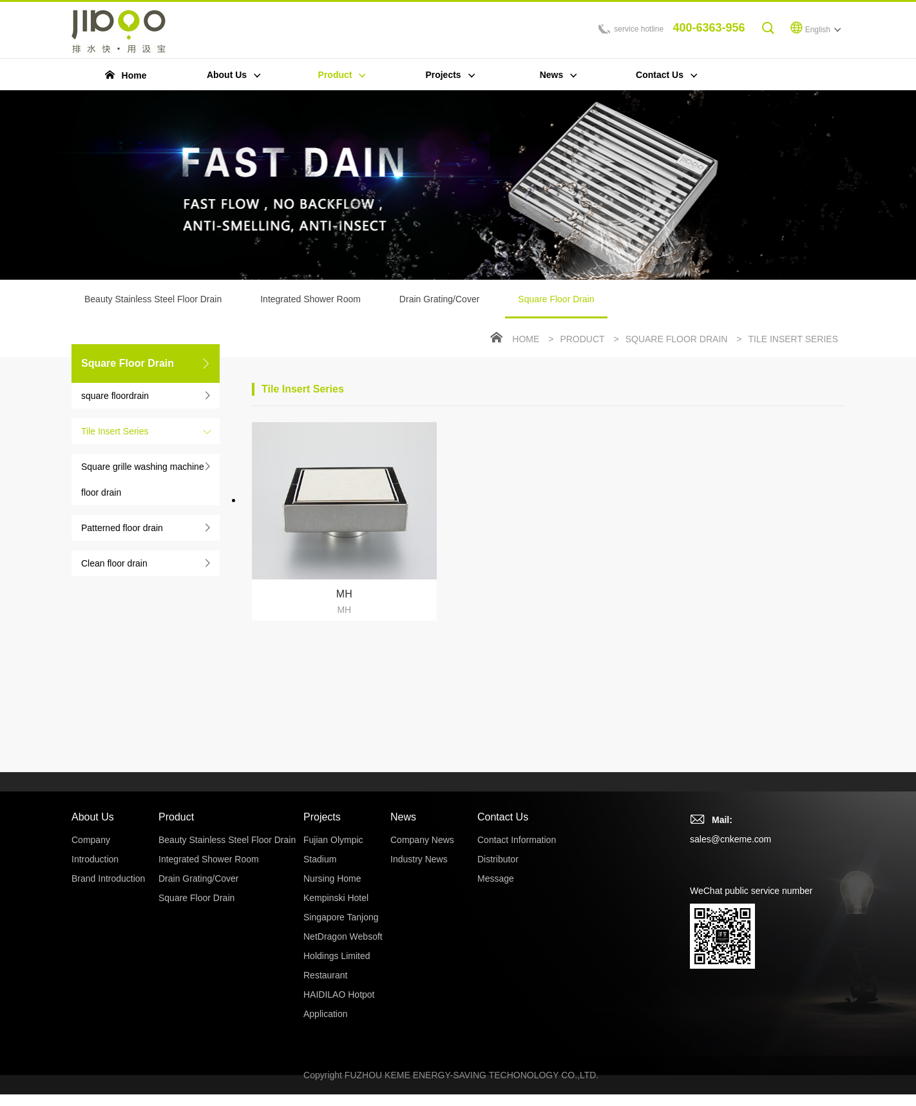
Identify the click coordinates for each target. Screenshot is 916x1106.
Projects (322, 816)
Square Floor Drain (556, 306)
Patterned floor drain (122, 528)
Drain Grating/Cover (439, 299)
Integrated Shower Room (310, 299)
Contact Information (516, 840)
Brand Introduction (108, 878)
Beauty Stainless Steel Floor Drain (153, 299)
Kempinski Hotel (335, 898)
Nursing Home (332, 878)
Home (525, 339)
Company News (422, 840)
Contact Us (502, 816)
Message (495, 878)
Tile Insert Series (115, 431)
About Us (93, 816)
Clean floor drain (114, 563)
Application (325, 1014)
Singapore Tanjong (341, 917)
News (403, 816)
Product (582, 339)
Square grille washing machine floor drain (142, 479)
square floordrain (115, 396)
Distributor (498, 859)
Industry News (419, 859)
